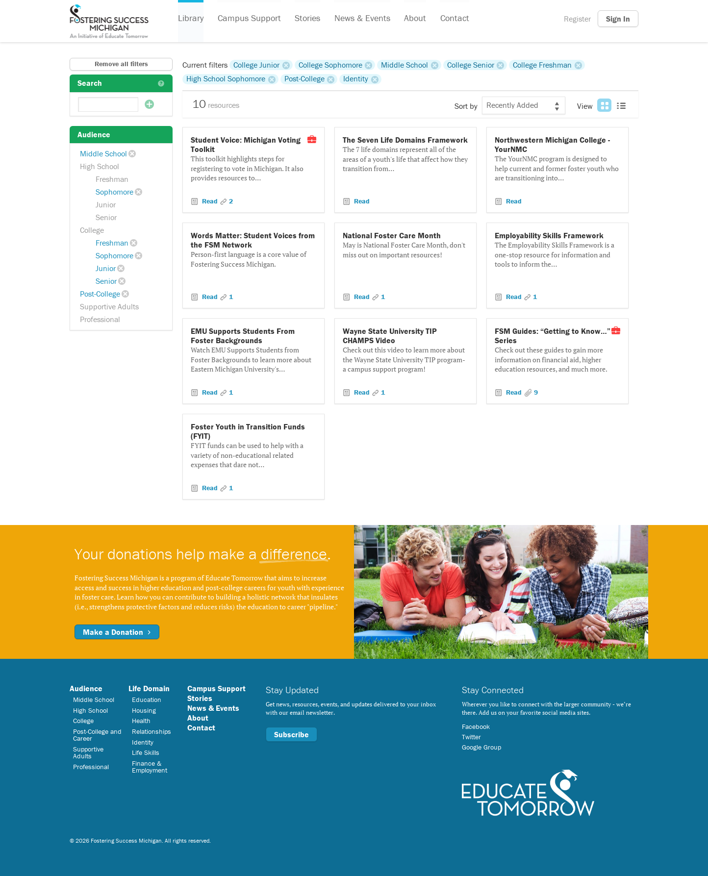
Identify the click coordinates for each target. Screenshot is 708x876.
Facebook (476, 726)
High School (99, 166)
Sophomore (114, 192)
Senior (106, 217)
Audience (86, 688)
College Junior (256, 65)
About (414, 19)
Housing (144, 710)
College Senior (470, 65)
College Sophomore (330, 65)
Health (141, 720)
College (92, 230)
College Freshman (542, 65)
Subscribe (291, 734)
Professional (100, 319)
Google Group (481, 747)
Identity (355, 79)
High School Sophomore (225, 79)
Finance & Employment (149, 767)
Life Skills (145, 752)
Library (190, 19)
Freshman (112, 179)
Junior (106, 204)
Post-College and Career (97, 735)
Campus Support (248, 19)
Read (210, 201)
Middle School (103, 153)
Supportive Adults (109, 306)
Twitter (471, 736)
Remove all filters (121, 63)
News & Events (361, 19)
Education (146, 699)
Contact (453, 19)
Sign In (618, 19)
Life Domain (149, 688)
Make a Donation (117, 632)
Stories (307, 19)
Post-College (100, 294)
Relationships (151, 731)
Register (577, 19)
